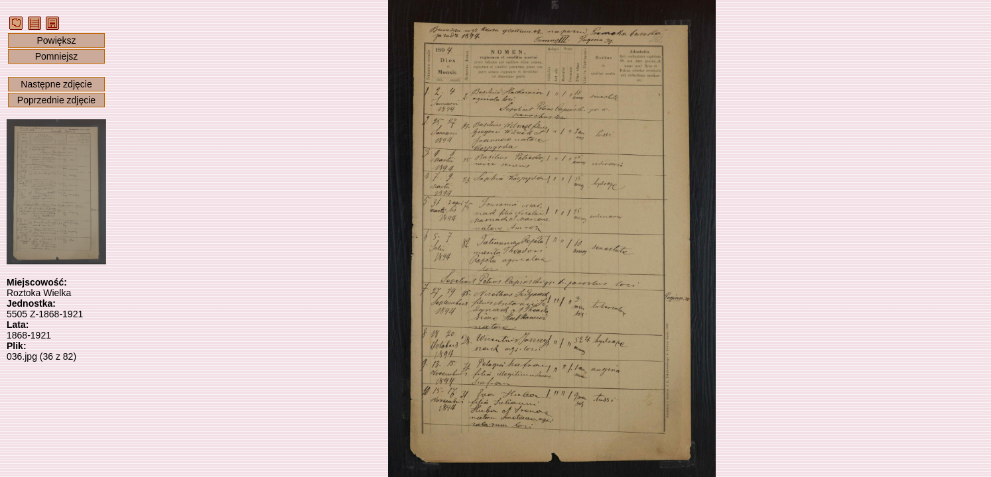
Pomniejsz (56, 56)
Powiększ (56, 40)
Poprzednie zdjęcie (56, 100)
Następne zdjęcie (56, 84)
